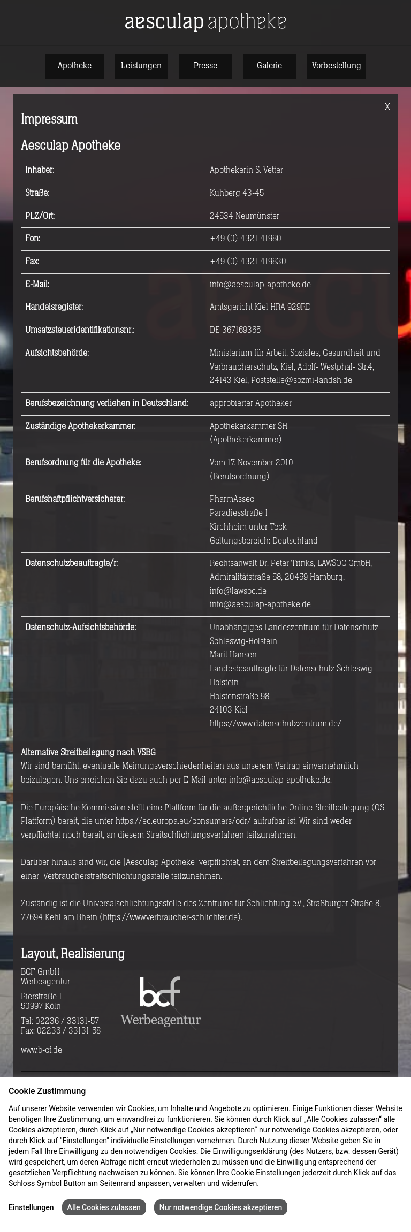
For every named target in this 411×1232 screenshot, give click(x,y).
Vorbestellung (336, 66)
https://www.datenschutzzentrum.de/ (275, 724)
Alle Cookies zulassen (104, 1207)
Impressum (323, 1183)
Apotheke (75, 66)
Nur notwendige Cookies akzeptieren (221, 1207)
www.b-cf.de (41, 1050)
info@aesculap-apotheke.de (260, 284)
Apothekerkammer (246, 440)
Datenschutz (281, 1183)
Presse (205, 66)
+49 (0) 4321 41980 (245, 238)
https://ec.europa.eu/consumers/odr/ (183, 821)
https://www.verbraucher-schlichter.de (170, 917)
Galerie (269, 66)
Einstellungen (31, 1207)
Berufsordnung (240, 477)
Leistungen (141, 66)
